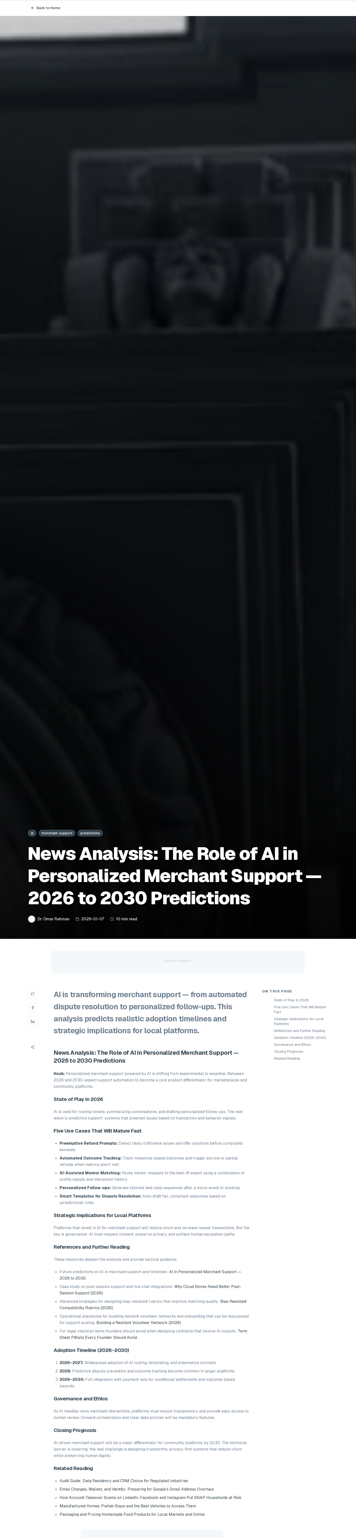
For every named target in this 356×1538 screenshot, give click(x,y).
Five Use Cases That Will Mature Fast (300, 1009)
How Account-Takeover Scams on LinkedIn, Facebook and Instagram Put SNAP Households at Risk (151, 1497)
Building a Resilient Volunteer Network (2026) (138, 1322)
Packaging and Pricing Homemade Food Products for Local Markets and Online (132, 1514)
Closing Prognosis (288, 1051)
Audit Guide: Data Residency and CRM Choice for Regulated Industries (124, 1480)
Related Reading (287, 1058)
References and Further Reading (299, 1031)
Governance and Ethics (292, 1044)
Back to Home (45, 8)
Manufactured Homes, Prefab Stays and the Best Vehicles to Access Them (128, 1506)
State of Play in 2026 (291, 1000)
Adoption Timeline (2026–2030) (300, 1037)
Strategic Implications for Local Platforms (298, 1021)
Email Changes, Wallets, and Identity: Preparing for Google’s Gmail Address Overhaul (137, 1489)
